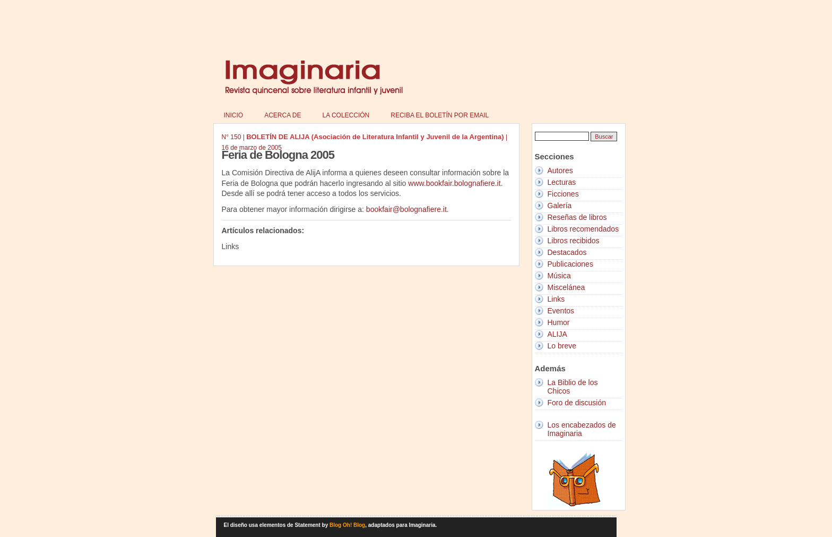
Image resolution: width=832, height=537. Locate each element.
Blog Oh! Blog (347, 525)
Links (556, 299)
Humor (559, 322)
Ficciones (563, 194)
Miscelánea (566, 287)
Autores (560, 170)
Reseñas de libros (577, 217)
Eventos (561, 310)
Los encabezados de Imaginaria (582, 429)
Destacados (567, 252)
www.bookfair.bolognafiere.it (454, 183)
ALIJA (557, 334)
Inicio (234, 115)
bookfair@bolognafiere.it (406, 209)
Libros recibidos (574, 240)
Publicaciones (570, 264)
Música (559, 275)
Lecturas (562, 182)
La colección (346, 115)
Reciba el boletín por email (440, 115)
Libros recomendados (583, 229)
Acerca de (282, 115)
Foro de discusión (577, 402)
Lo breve (562, 346)
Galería (560, 205)
